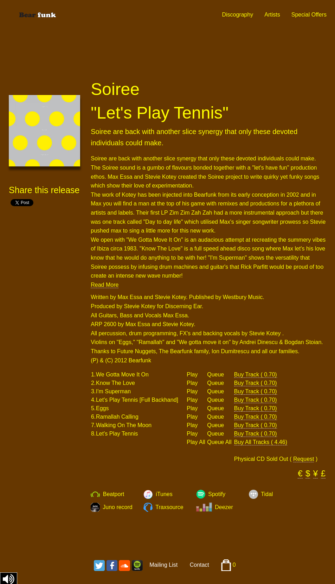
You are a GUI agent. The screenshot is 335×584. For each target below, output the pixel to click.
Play (192, 374)
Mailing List (163, 565)
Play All (196, 442)
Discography (237, 15)
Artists (272, 15)
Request (303, 459)
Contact (199, 565)
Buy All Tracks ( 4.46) (260, 442)
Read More (104, 285)
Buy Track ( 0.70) (255, 374)
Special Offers (309, 15)
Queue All (219, 442)
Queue (215, 374)
